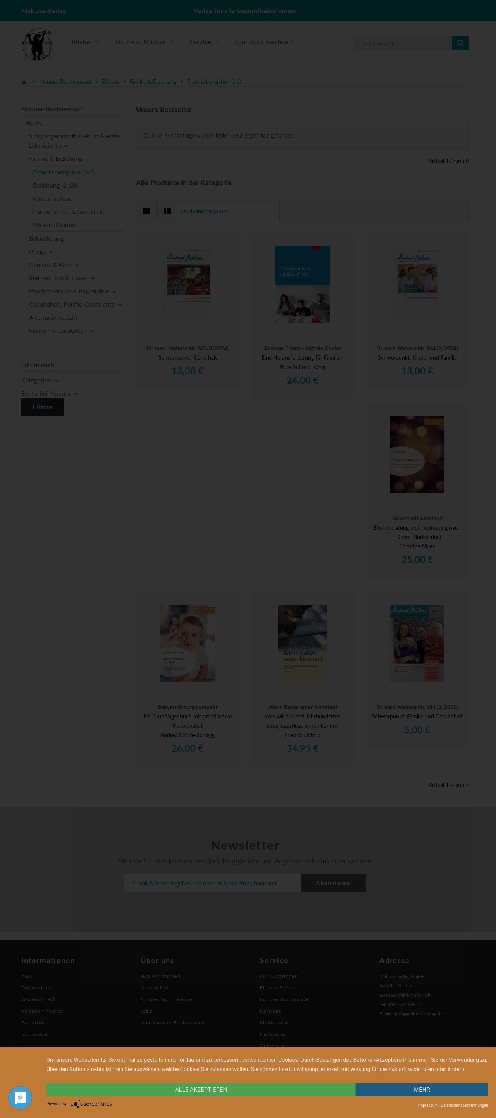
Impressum (428, 1105)
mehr (422, 1089)
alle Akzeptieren (201, 1089)
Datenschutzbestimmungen (464, 1105)
